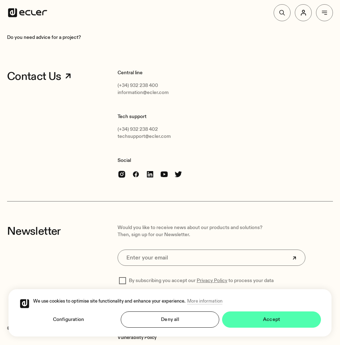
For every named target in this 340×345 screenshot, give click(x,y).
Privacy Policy (212, 280)
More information (204, 301)
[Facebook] (136, 174)
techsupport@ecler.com (144, 136)
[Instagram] (122, 174)
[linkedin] (150, 174)
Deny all (170, 319)
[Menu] (324, 12)
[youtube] (164, 174)
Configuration (68, 319)
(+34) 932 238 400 (138, 85)
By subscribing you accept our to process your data (201, 280)
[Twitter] (178, 174)
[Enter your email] (211, 258)
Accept (271, 319)
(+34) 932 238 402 (138, 129)
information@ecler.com (143, 92)
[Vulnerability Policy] (137, 337)
